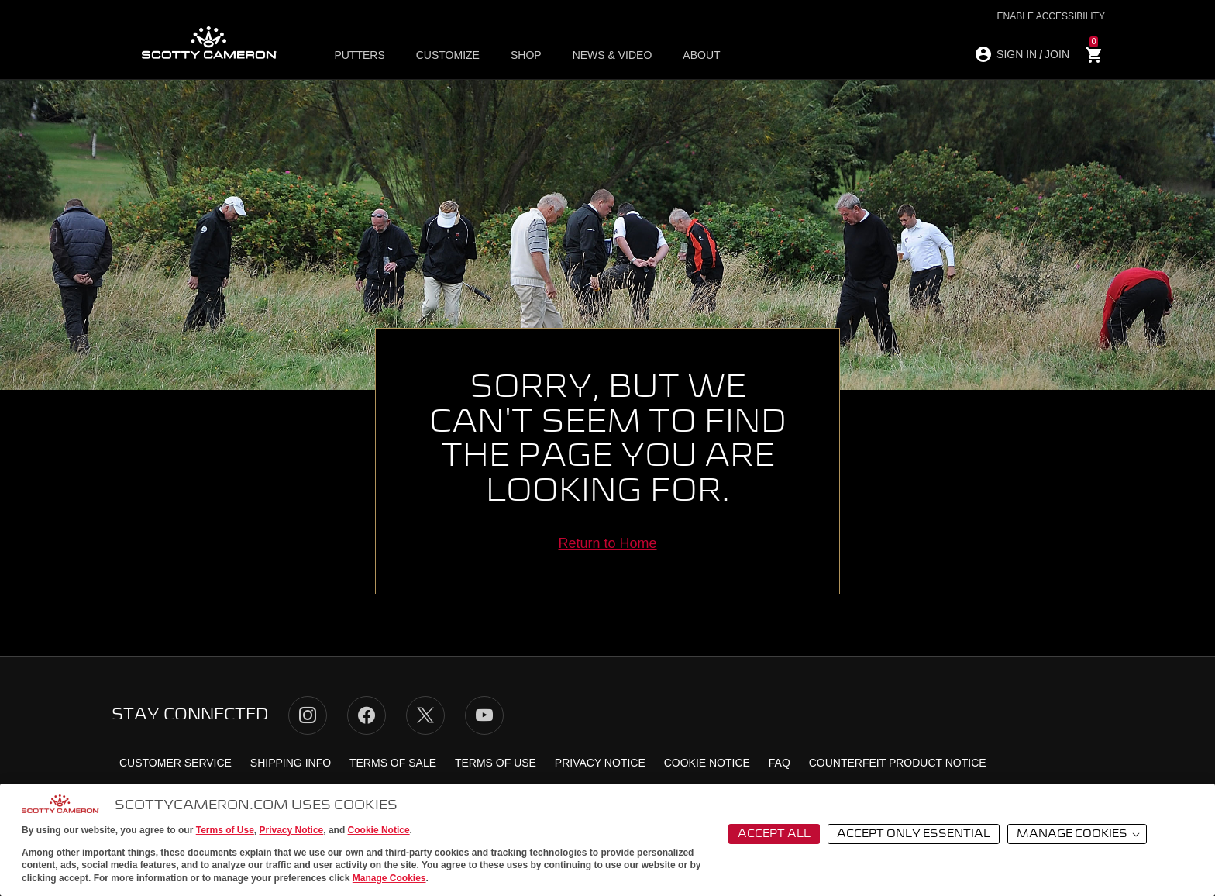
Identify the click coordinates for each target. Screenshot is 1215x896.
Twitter (425, 715)
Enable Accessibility (1051, 16)
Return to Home (607, 543)
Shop (526, 55)
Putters (359, 55)
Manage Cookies (389, 878)
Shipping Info (290, 762)
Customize (448, 55)
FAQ (779, 762)
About (701, 55)
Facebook (366, 715)
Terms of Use (225, 830)
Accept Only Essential (913, 834)
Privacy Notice (292, 830)
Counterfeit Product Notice (897, 762)
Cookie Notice (379, 830)
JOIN (1057, 54)
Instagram (307, 715)
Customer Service (175, 762)
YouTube (484, 715)
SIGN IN (1016, 54)
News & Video (612, 55)
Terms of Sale (392, 762)
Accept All (774, 834)
